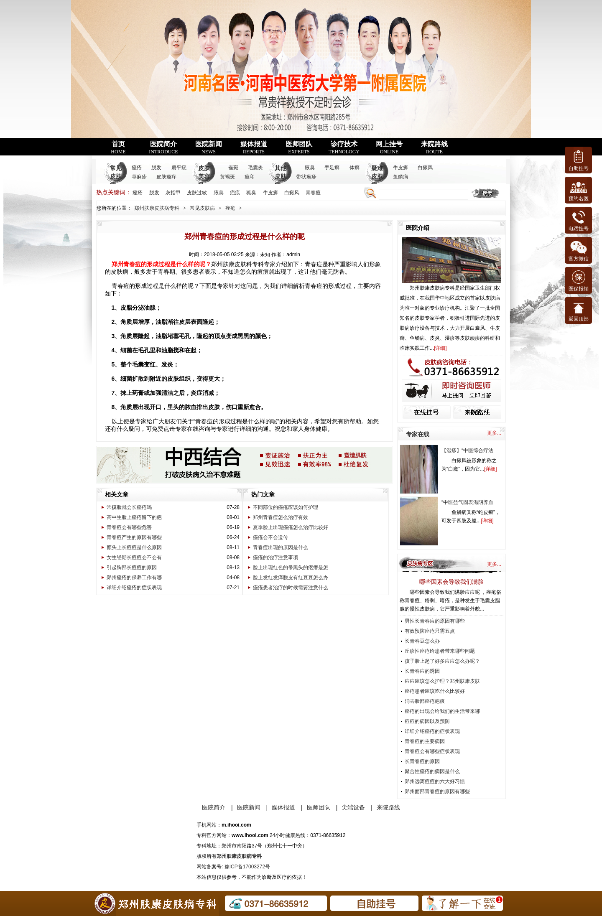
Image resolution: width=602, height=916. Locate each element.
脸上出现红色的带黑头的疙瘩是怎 (290, 567)
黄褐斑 (227, 177)
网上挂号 (389, 147)
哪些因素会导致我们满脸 (451, 581)
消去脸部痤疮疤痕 (425, 701)
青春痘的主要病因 (425, 741)
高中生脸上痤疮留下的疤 (134, 517)
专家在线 (417, 434)
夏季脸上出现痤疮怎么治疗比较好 (290, 527)
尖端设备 (353, 807)
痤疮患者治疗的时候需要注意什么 (290, 587)
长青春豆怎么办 (422, 641)
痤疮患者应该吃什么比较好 (435, 691)
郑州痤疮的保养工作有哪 (134, 577)
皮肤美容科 (204, 176)
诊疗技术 (344, 147)
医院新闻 (208, 147)
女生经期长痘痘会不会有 (134, 557)
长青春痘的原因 (422, 761)
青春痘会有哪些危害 (129, 527)
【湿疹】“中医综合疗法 (467, 450)
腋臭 (310, 167)
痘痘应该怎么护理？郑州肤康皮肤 (442, 681)
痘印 (250, 177)
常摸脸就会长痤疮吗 (129, 507)
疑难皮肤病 (377, 176)
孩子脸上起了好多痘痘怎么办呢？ (442, 661)
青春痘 (313, 193)
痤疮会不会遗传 (270, 537)
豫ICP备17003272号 (247, 867)
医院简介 (163, 147)
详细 (440, 348)
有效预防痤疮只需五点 (430, 631)
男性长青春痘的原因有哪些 (435, 621)
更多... (494, 433)
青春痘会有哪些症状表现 (432, 751)
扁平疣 (178, 167)
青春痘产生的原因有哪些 (134, 537)
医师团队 (299, 147)
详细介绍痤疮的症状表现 (134, 587)
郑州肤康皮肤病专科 (156, 208)
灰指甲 (173, 193)
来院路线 (434, 147)
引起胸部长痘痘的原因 (132, 567)
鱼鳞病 (400, 177)
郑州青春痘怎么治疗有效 (280, 517)
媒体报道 (253, 147)
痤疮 (137, 167)
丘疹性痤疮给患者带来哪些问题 (440, 651)
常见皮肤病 (116, 176)
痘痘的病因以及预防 (427, 721)
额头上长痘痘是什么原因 (134, 547)
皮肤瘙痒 (166, 177)
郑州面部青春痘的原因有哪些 (437, 791)
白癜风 (425, 167)
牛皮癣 (400, 167)
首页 (118, 147)
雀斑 (233, 167)
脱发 (156, 167)
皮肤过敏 (197, 193)
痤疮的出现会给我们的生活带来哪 (442, 711)
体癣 (354, 167)
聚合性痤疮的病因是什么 (432, 771)
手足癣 (331, 167)
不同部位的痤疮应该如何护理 (285, 507)
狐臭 (251, 193)
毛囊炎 (255, 167)
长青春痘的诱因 (422, 671)
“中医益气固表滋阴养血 (467, 502)
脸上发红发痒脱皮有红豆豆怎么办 (290, 577)
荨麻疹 (139, 177)
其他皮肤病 (280, 176)
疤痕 (235, 193)
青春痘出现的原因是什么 (280, 547)
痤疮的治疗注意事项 (275, 557)
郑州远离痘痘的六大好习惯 (435, 781)
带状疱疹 (306, 177)
